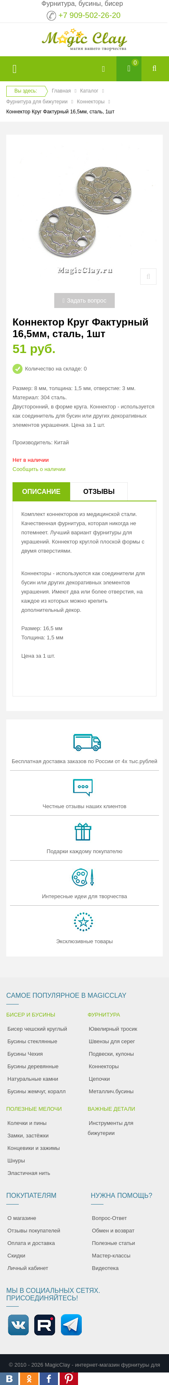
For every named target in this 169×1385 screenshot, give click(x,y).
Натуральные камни (33, 1079)
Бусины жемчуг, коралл (37, 1091)
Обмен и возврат (113, 1230)
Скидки (16, 1255)
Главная (61, 91)
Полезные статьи (113, 1243)
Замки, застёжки (28, 1135)
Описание (41, 491)
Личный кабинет (28, 1268)
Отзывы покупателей (34, 1230)
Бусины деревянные (33, 1066)
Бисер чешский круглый (37, 1029)
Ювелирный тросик (113, 1029)
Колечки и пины (27, 1123)
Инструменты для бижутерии (111, 1128)
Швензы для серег (112, 1041)
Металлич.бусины (111, 1091)
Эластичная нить (29, 1173)
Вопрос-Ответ (109, 1218)
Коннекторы (90, 102)
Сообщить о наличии (39, 469)
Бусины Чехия (25, 1054)
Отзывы (98, 491)
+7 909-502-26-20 (89, 15)
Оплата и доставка (31, 1243)
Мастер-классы (111, 1255)
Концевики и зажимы (34, 1148)
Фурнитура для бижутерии (37, 102)
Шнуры (16, 1160)
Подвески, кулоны (111, 1054)
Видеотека (105, 1268)
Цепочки (99, 1079)
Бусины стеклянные (32, 1041)
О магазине (22, 1218)
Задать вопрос (84, 300)
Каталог (89, 91)
